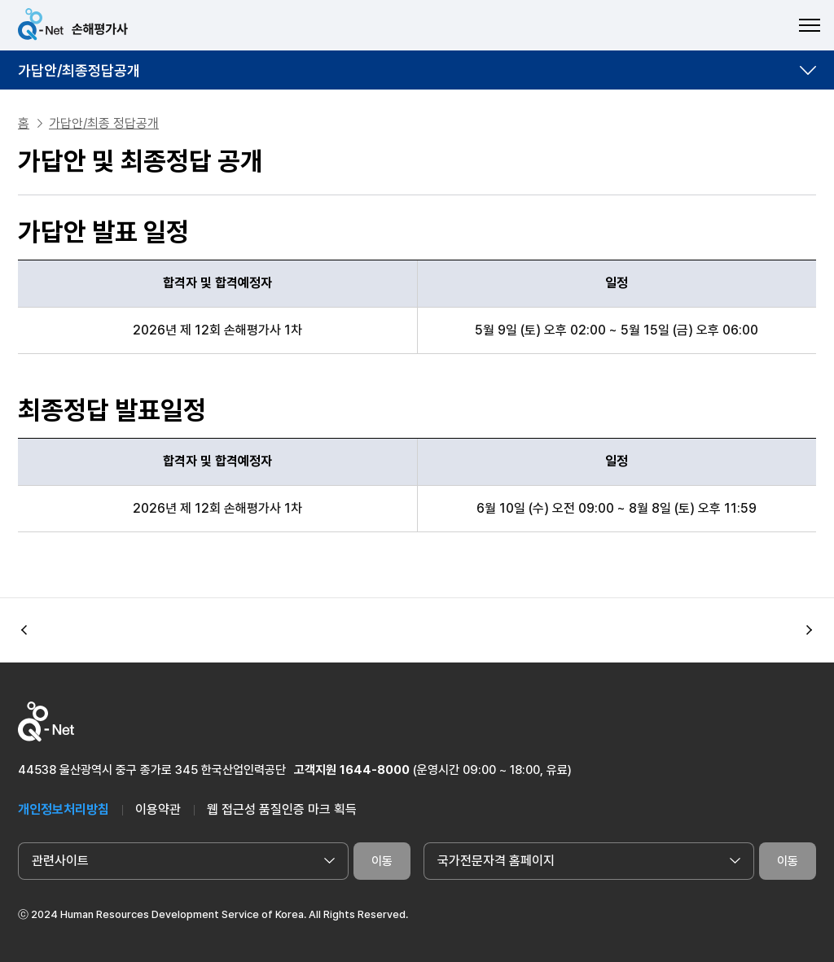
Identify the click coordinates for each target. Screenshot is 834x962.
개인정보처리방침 (63, 809)
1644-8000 (375, 770)
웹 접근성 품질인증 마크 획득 (282, 809)
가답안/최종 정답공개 (104, 123)
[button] (809, 631)
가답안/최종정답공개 (79, 70)
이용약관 (158, 809)
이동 (382, 861)
